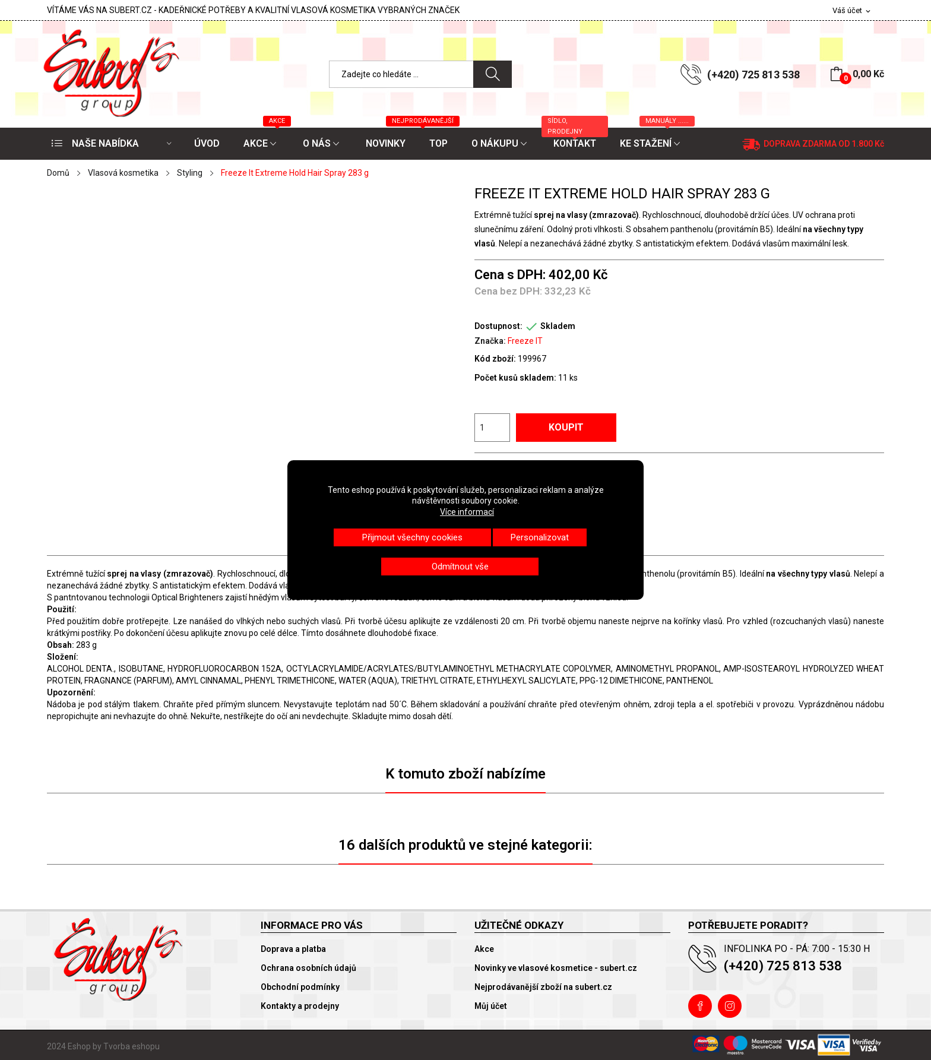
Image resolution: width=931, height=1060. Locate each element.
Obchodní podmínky (300, 987)
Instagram (730, 1006)
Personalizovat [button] (540, 537)
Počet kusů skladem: (515, 377)
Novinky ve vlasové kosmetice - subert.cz (555, 968)
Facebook (700, 1006)
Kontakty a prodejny (300, 1006)
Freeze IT (525, 341)
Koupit (566, 427)
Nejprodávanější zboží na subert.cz (543, 987)
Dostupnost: (498, 326)
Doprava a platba (293, 949)
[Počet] (492, 427)
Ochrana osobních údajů (308, 968)
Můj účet (490, 1006)
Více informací (467, 512)
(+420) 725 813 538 (753, 74)
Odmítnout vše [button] (460, 566)
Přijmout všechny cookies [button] (412, 537)
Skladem (557, 326)
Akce (484, 949)
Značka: (490, 341)
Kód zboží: (495, 358)
